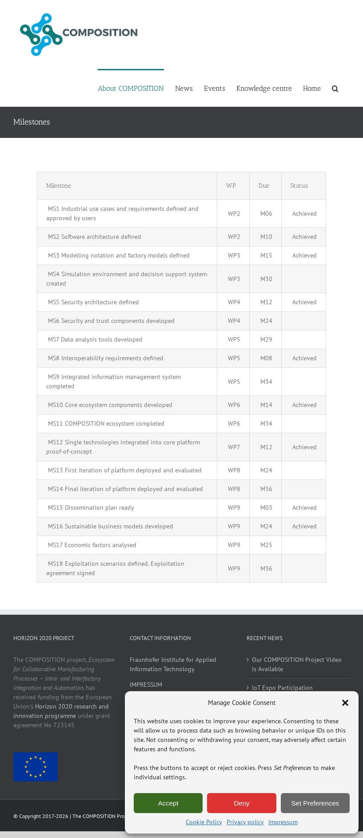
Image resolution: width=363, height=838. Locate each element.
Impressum (283, 822)
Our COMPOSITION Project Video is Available (297, 664)
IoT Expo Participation (282, 688)
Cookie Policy (204, 822)
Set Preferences (315, 803)
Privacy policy (245, 822)
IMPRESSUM (146, 685)
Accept (168, 803)
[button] (345, 702)
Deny (241, 803)
